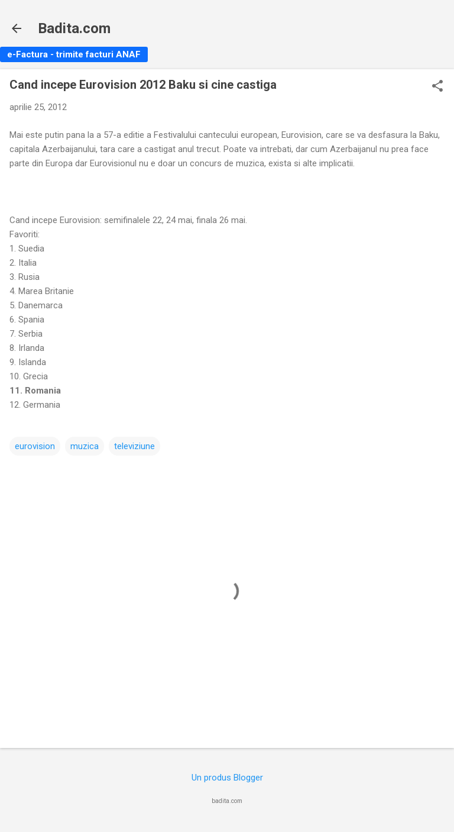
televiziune (134, 446)
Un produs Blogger (227, 777)
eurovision (35, 446)
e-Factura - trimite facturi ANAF (74, 54)
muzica (84, 446)
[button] (437, 87)
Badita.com (74, 28)
